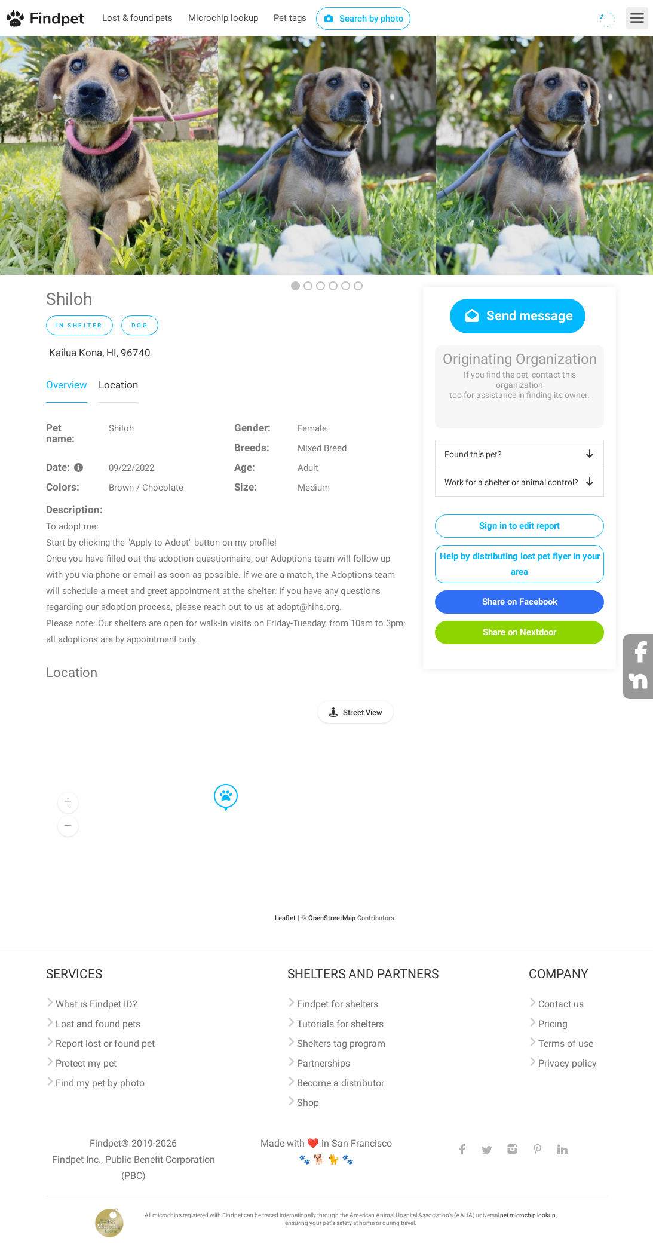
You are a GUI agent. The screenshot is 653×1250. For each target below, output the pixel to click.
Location (118, 385)
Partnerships (323, 1063)
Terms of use (565, 1043)
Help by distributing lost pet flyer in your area (520, 564)
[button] (217, 784)
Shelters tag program (341, 1043)
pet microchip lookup (528, 1215)
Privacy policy (567, 1063)
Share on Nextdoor (519, 632)
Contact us (561, 1004)
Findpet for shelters (337, 1004)
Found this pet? (521, 454)
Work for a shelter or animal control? (521, 482)
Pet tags (290, 18)
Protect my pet (86, 1063)
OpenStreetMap (331, 918)
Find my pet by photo (100, 1083)
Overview (66, 385)
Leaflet (285, 918)
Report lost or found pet (105, 1043)
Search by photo (363, 18)
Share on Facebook (519, 601)
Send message (517, 315)
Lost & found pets (137, 18)
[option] (109, 155)
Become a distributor (340, 1083)
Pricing (553, 1024)
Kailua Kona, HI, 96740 (100, 353)
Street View (362, 712)
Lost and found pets (98, 1024)
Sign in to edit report (519, 525)
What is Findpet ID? (96, 1004)
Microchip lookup (223, 18)
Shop (308, 1102)
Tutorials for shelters (340, 1024)
